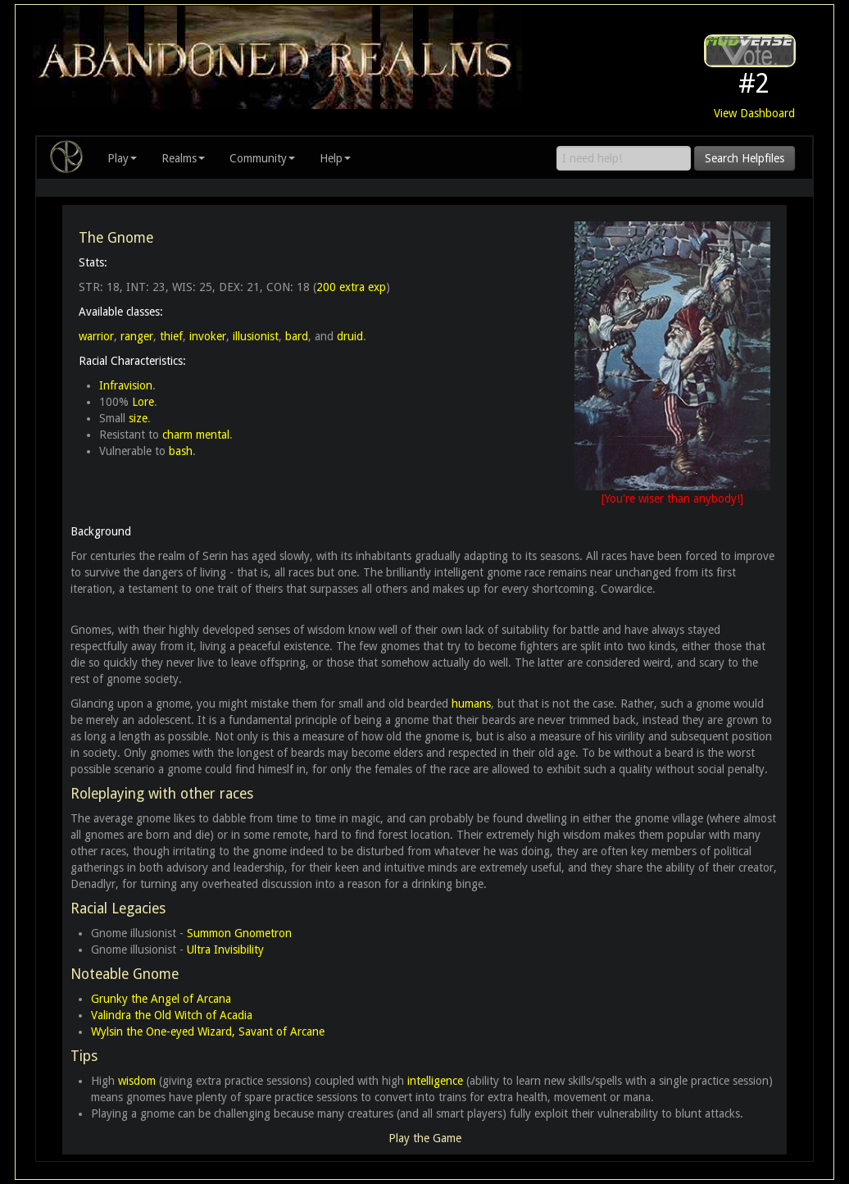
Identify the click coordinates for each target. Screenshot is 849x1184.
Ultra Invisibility (225, 949)
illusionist (256, 336)
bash (181, 451)
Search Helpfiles (744, 158)
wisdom (137, 1080)
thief (171, 336)
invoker (207, 336)
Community (262, 158)
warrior (96, 336)
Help (335, 158)
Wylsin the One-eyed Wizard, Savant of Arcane (208, 1031)
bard (296, 336)
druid (350, 336)
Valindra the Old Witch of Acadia (171, 1015)
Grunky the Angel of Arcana (161, 998)
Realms (183, 158)
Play (122, 158)
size (138, 418)
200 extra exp (351, 287)
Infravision (125, 385)
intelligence (435, 1080)
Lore (143, 401)
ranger (136, 336)
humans (471, 703)
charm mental (195, 434)
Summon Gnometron (239, 933)
